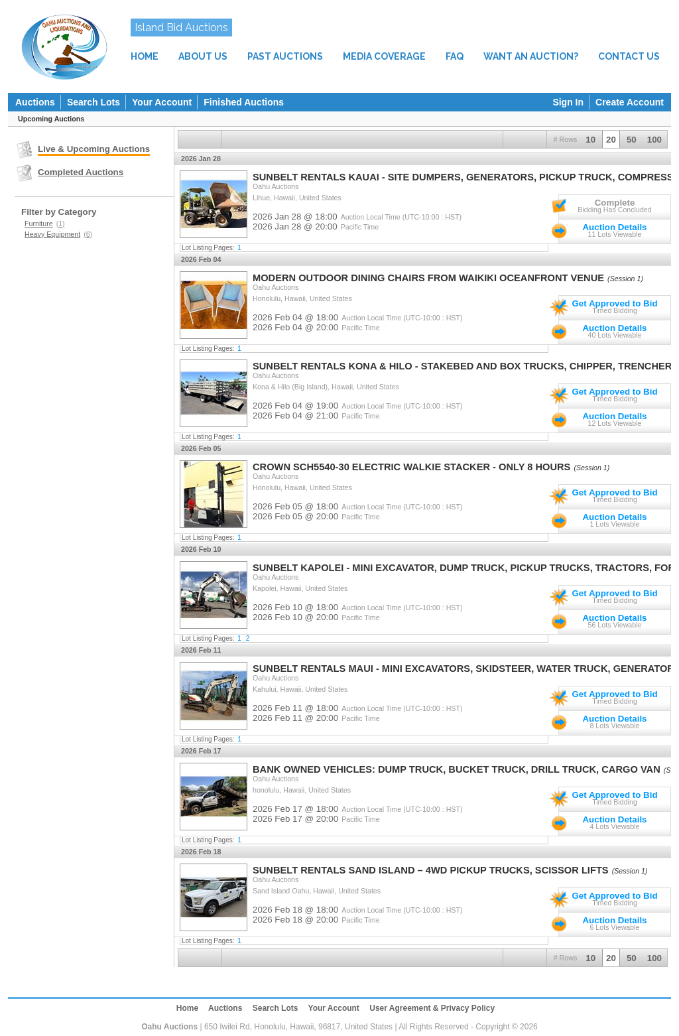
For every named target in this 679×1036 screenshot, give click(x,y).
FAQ (454, 56)
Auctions (35, 102)
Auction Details (614, 227)
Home (187, 1008)
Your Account (162, 102)
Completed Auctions (80, 172)
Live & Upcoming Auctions (94, 149)
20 (611, 140)
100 (654, 140)
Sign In (568, 102)
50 (632, 140)
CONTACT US (629, 56)
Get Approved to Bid (614, 303)
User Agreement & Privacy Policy (432, 1008)
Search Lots (93, 102)
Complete (615, 203)
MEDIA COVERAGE (384, 56)
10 (590, 140)
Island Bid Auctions (181, 27)
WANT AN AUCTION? (530, 56)
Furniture (45, 223)
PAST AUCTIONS (285, 56)
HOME (144, 56)
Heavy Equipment (58, 234)
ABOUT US (202, 56)
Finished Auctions (244, 102)
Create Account (629, 102)
